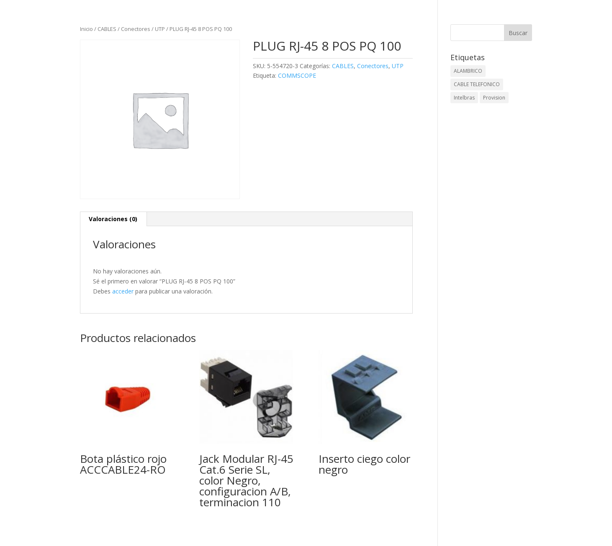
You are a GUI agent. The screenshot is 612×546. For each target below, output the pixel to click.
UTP (160, 29)
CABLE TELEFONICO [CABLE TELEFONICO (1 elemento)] (477, 84)
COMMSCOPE (297, 75)
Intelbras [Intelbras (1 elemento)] (464, 97)
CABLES (107, 29)
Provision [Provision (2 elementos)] (494, 97)
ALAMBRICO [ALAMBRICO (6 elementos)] (468, 70)
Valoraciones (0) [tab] (113, 219)
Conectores (135, 29)
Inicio (86, 29)
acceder (123, 291)
